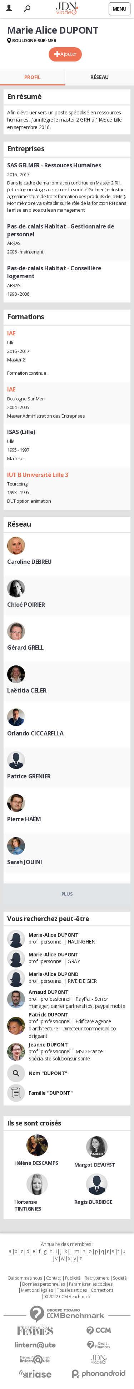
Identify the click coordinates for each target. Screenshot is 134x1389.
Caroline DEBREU (29, 562)
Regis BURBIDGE (93, 1201)
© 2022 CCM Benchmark (67, 1296)
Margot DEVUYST (94, 1164)
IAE (11, 333)
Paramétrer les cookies (91, 1284)
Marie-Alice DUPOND (53, 974)
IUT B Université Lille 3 (37, 475)
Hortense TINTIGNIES (27, 1205)
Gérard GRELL (25, 647)
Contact (53, 1278)
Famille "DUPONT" (51, 1092)
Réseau (99, 77)
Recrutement (97, 1278)
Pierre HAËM (24, 819)
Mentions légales (37, 1290)
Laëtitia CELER (26, 690)
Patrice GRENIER (29, 776)
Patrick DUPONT (48, 1014)
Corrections (102, 1290)
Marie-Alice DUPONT (53, 934)
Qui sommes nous (25, 1278)
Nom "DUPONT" (48, 1073)
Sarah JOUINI (24, 862)
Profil (32, 77)
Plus (67, 894)
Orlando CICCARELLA (35, 733)
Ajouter (68, 53)
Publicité (73, 1278)
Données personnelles (43, 1284)
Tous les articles (72, 1290)
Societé (119, 1278)
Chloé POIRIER (26, 605)
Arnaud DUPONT (49, 992)
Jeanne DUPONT (48, 1044)
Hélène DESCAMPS (36, 1162)
